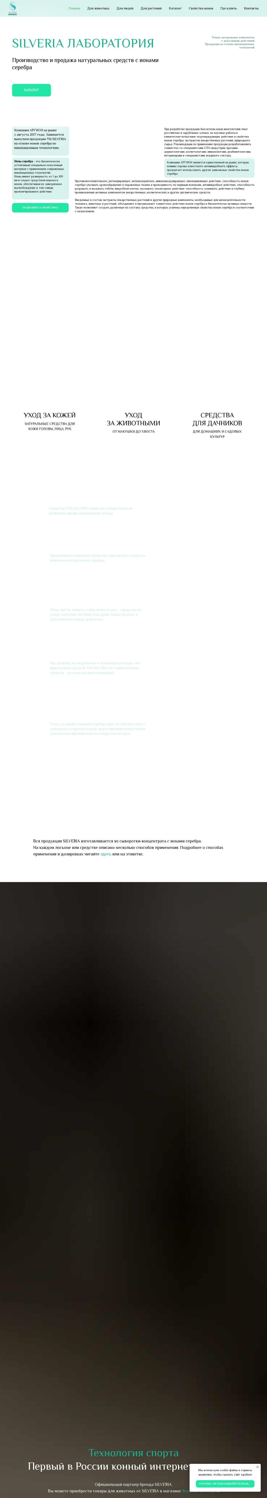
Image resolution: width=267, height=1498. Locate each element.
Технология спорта (133, 1452)
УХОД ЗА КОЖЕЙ (50, 415)
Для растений (151, 8)
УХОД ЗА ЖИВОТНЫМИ (133, 419)
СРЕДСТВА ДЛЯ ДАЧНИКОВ (217, 419)
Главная (74, 8)
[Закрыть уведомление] (257, 1467)
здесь (105, 854)
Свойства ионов (201, 8)
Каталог (175, 8)
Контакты (251, 8)
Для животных (98, 8)
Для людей (125, 8)
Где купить (228, 8)
